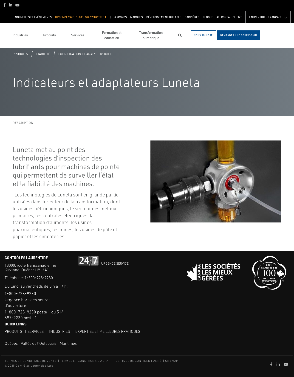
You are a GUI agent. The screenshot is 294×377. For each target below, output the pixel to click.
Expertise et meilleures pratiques (107, 331)
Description (23, 123)
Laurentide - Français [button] (265, 17)
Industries (59, 331)
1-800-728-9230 (39, 277)
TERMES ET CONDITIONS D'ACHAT (85, 360)
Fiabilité (43, 54)
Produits (20, 54)
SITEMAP (171, 360)
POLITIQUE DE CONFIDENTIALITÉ (138, 360)
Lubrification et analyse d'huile (85, 54)
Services (36, 331)
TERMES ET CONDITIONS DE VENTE (31, 360)
